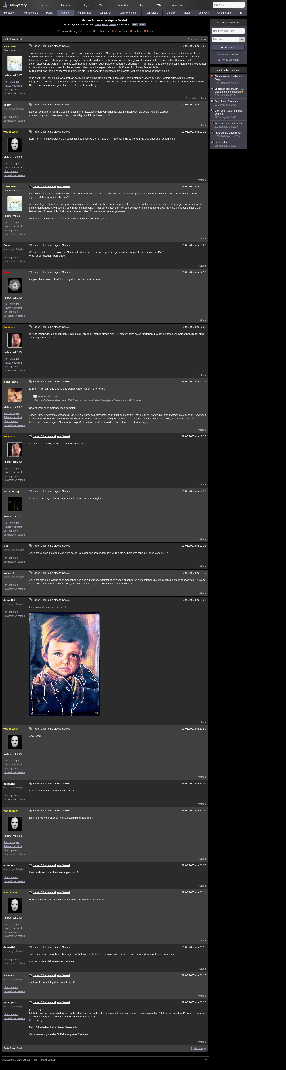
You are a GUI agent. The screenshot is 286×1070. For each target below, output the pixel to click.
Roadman (9, 327)
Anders (7, 272)
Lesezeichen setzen (14, 93)
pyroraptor (9, 1002)
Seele (98, 24)
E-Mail (142, 25)
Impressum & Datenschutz (16, 1059)
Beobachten (102, 31)
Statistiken (122, 5)
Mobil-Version (48, 1059)
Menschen (9, 12)
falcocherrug (11, 491)
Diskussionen (65, 5)
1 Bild (87, 31)
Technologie (152, 12)
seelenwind (10, 46)
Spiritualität (105, 12)
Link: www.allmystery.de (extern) (47, 607)
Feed (134, 25)
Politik (49, 12)
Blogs (86, 5)
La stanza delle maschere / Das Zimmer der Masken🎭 (228, 92)
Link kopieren (11, 89)
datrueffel (9, 600)
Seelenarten (228, 144)
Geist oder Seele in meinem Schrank (228, 114)
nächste (198, 39)
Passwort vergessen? (228, 54)
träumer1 (8, 573)
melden (202, 98)
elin (5, 545)
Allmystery (18, 5)
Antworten (121, 31)
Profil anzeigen (11, 81)
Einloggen (230, 47)
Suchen (137, 31)
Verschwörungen (128, 12)
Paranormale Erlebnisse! (228, 134)
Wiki (158, 5)
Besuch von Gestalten (228, 103)
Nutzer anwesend (228, 22)
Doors (7, 245)
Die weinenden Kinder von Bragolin (228, 80)
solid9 (7, 104)
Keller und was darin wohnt (228, 125)
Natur (187, 12)
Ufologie (171, 12)
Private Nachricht (13, 85)
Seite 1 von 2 (12, 39)
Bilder (105, 24)
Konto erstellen (230, 59)
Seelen (112, 24)
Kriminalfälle (84, 12)
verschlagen (10, 131)
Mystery (65, 12)
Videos (102, 5)
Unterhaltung (224, 12)
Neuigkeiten (178, 5)
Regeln (35, 1059)
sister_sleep (10, 381)
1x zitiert (190, 98)
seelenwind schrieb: (46, 396)
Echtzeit (43, 5)
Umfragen (203, 12)
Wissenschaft (31, 12)
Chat (142, 5)
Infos (150, 31)
